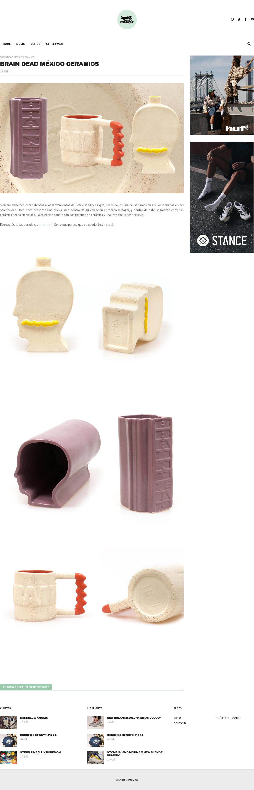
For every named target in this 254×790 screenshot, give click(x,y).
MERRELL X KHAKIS (34, 717)
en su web (46, 224)
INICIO (177, 718)
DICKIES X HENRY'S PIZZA (38, 735)
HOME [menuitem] (7, 44)
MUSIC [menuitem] (20, 44)
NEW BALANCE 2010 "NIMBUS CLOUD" (134, 717)
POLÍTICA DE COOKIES (228, 718)
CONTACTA (180, 723)
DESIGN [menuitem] (35, 44)
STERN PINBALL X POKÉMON (40, 752)
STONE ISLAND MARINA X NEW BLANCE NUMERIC (134, 754)
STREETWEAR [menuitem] (55, 44)
